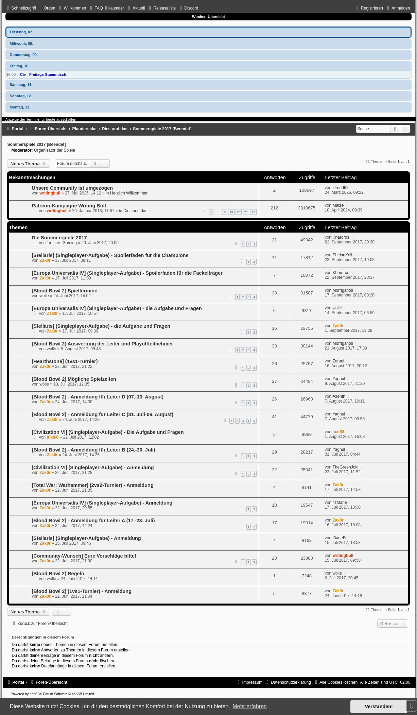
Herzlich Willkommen (129, 193)
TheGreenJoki (345, 467)
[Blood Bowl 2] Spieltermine (64, 290)
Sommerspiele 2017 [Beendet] (36, 144)
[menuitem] (71, 8)
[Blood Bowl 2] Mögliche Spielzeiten (74, 379)
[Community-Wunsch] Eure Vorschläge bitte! (84, 556)
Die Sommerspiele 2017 (59, 237)
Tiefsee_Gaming (62, 242)
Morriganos (342, 290)
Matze (338, 205)
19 (231, 212)
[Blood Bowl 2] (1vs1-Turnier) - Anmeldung (82, 591)
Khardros (340, 237)
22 (253, 212)
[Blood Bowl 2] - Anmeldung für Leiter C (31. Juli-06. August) (102, 414)
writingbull (49, 193)
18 (224, 212)
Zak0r (44, 260)
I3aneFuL (341, 537)
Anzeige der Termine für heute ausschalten (40, 119)
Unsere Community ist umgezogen (72, 188)
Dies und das (135, 210)
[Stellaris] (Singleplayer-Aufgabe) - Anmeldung (86, 538)
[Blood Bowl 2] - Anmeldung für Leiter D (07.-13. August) (97, 396)
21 (246, 212)
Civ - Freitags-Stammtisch (43, 74)
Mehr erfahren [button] (249, 706)
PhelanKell (342, 255)
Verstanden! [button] (379, 706)
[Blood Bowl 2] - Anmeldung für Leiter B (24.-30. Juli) (93, 450)
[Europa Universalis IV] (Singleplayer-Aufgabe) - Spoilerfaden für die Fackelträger (127, 273)
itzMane (339, 502)
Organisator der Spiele (54, 150)
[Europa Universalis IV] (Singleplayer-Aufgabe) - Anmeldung (102, 503)
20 (238, 212)
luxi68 (52, 437)
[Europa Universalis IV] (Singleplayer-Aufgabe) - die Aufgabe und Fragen (117, 308)
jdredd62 (340, 187)
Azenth (338, 396)
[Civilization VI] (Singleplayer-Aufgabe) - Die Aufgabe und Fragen (108, 432)
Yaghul (338, 378)
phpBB (35, 694)
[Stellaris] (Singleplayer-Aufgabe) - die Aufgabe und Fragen (101, 326)
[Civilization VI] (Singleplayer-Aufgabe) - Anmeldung (93, 467)
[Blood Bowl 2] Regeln (58, 573)
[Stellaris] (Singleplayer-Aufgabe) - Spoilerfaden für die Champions (110, 255)
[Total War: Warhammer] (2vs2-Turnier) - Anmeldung (92, 485)
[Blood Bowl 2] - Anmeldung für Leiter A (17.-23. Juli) (93, 520)
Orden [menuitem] (49, 8)
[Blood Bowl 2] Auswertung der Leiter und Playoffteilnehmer (102, 343)
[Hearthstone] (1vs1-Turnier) (65, 361)
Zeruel (338, 361)
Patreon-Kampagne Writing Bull (69, 205)
